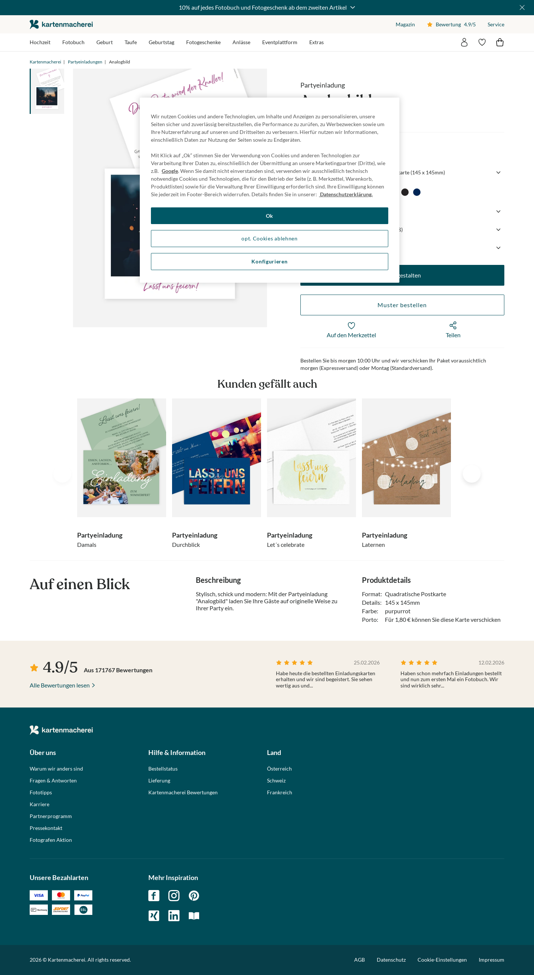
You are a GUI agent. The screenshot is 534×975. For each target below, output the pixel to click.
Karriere (39, 804)
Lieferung (159, 781)
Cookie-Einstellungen (442, 960)
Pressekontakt (46, 828)
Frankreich (279, 792)
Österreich (279, 769)
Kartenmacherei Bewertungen (183, 792)
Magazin (405, 24)
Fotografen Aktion (51, 840)
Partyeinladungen (85, 62)
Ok (269, 216)
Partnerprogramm (51, 816)
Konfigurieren (269, 261)
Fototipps (41, 792)
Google (170, 171)
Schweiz (276, 781)
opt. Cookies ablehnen (269, 238)
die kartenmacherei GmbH (61, 24)
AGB (359, 959)
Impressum (491, 959)
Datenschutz (391, 959)
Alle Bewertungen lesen (60, 685)
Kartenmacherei (45, 62)
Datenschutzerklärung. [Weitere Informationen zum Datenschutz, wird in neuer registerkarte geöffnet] (346, 194)
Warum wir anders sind (56, 769)
